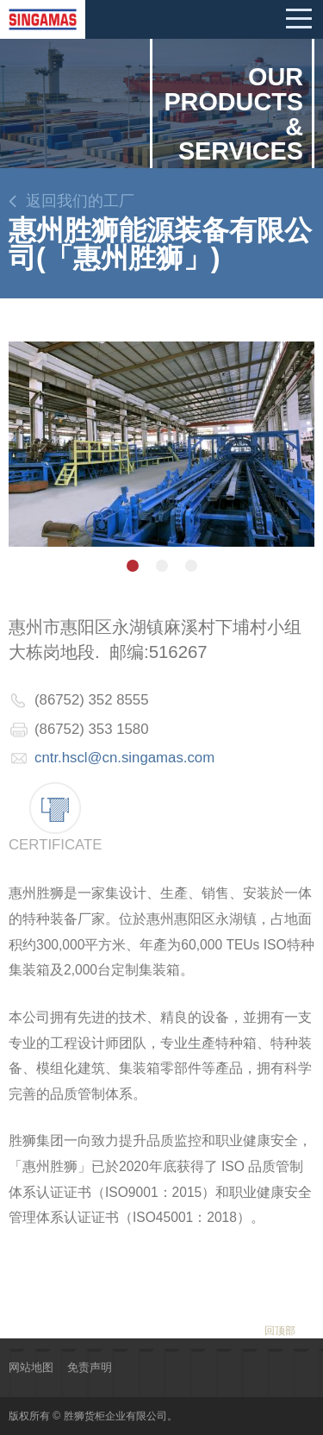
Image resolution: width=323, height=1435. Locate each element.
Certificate (55, 845)
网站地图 (31, 1367)
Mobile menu (298, 18)
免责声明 (89, 1367)
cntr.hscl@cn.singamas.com (124, 757)
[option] (161, 445)
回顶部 (279, 1331)
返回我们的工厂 (80, 201)
